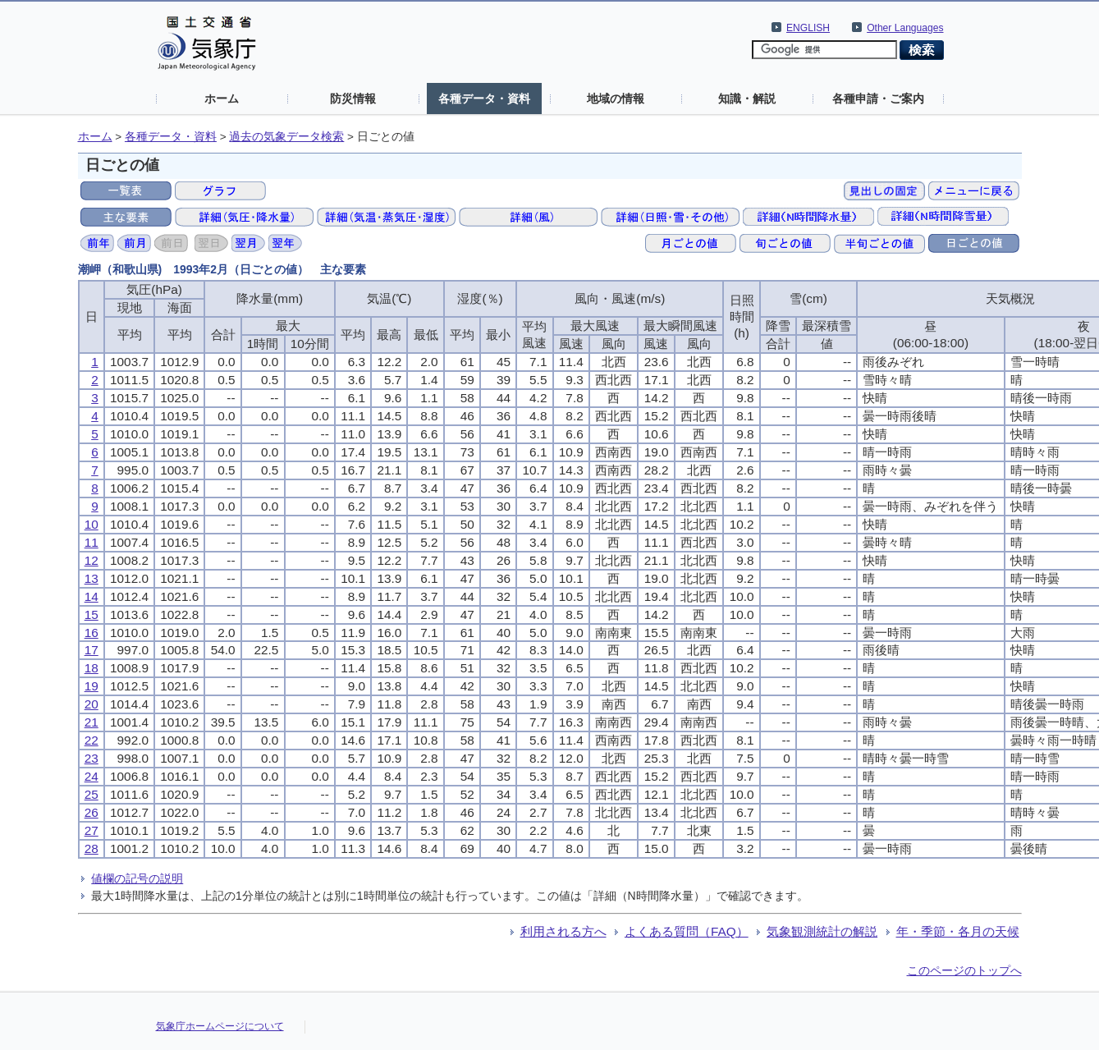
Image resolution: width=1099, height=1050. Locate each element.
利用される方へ (563, 931)
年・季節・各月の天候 (957, 931)
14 (91, 596)
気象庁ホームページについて (220, 1026)
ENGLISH (808, 28)
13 (91, 578)
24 (91, 776)
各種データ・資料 (484, 98)
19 (91, 686)
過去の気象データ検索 (286, 137)
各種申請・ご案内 (878, 98)
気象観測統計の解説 (822, 931)
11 (91, 542)
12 (91, 560)
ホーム (221, 98)
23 (91, 758)
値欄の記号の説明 (137, 878)
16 (91, 633)
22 (91, 740)
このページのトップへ (964, 970)
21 (91, 722)
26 (91, 812)
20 (91, 704)
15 (91, 614)
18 (91, 668)
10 (91, 524)
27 (91, 830)
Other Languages (905, 28)
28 (91, 848)
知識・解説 (747, 98)
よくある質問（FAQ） (687, 931)
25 (91, 794)
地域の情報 (615, 98)
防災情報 (353, 98)
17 (91, 650)
